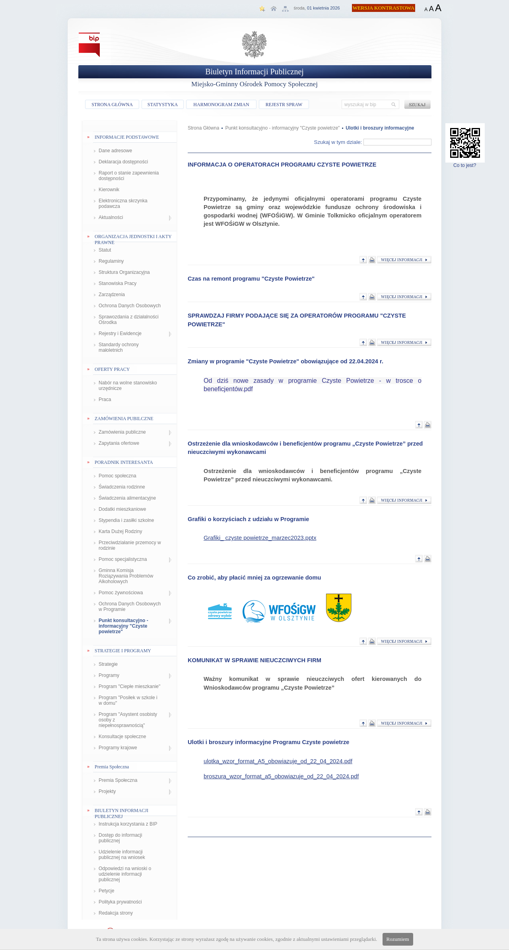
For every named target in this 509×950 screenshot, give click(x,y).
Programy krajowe (118, 747)
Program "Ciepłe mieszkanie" (129, 686)
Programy (109, 675)
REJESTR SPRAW (284, 104)
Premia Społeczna (118, 780)
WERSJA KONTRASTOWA (384, 8)
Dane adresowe (115, 150)
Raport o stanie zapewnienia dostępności (129, 175)
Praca (105, 399)
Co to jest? (465, 163)
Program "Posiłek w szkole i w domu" (128, 700)
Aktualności (111, 217)
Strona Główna (203, 128)
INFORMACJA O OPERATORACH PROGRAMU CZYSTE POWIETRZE (282, 164)
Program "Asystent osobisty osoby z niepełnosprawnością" (128, 720)
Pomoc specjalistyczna (123, 559)
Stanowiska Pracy (117, 283)
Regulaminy (111, 261)
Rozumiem (398, 939)
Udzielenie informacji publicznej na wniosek (122, 854)
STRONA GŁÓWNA (112, 104)
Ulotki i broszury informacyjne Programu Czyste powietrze (268, 742)
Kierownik (109, 189)
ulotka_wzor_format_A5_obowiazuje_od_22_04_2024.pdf (278, 761)
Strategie (108, 664)
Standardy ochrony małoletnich (119, 347)
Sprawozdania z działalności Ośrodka (129, 319)
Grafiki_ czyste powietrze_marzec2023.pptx (260, 538)
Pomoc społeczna (117, 476)
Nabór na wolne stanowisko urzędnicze (128, 385)
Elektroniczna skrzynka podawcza (123, 203)
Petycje (106, 891)
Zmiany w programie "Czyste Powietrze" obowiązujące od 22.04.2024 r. (285, 361)
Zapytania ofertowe (119, 443)
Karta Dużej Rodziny (120, 531)
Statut (105, 250)
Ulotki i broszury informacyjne (380, 128)
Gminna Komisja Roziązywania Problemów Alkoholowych (126, 576)
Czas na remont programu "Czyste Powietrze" (251, 278)
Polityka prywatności (120, 902)
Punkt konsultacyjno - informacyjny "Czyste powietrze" (123, 626)
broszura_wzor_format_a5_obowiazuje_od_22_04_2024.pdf (281, 776)
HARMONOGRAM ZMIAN (221, 104)
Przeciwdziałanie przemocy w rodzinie (130, 545)
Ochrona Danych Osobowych (130, 305)
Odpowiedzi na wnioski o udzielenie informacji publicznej (125, 874)
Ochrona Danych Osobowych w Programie (130, 606)
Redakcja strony (116, 913)
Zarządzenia (112, 294)
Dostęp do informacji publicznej (120, 837)
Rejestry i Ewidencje (120, 333)
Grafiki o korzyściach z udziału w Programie (248, 519)
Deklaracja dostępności (123, 162)
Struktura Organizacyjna (124, 272)
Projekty (107, 791)
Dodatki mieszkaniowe (122, 509)
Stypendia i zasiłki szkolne (126, 520)
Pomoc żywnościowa (121, 592)
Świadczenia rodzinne (122, 487)
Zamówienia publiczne (122, 432)
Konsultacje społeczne (122, 736)
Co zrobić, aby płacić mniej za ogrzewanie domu (254, 577)
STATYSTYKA (163, 104)
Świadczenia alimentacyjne (127, 498)
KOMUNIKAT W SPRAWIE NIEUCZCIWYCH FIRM (254, 660)
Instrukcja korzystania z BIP (128, 824)
